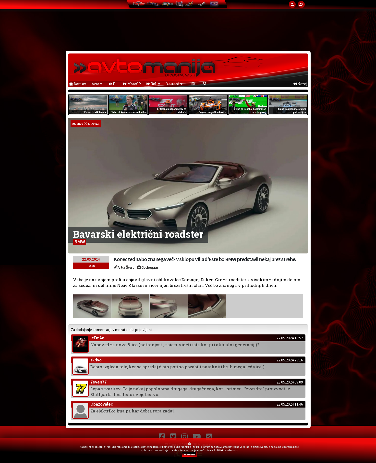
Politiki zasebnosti (226, 450)
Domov (77, 83)
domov (77, 123)
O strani (174, 83)
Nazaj (300, 83)
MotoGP (132, 83)
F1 (113, 83)
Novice (93, 123)
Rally (153, 83)
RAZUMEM (189, 454)
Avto (97, 83)
